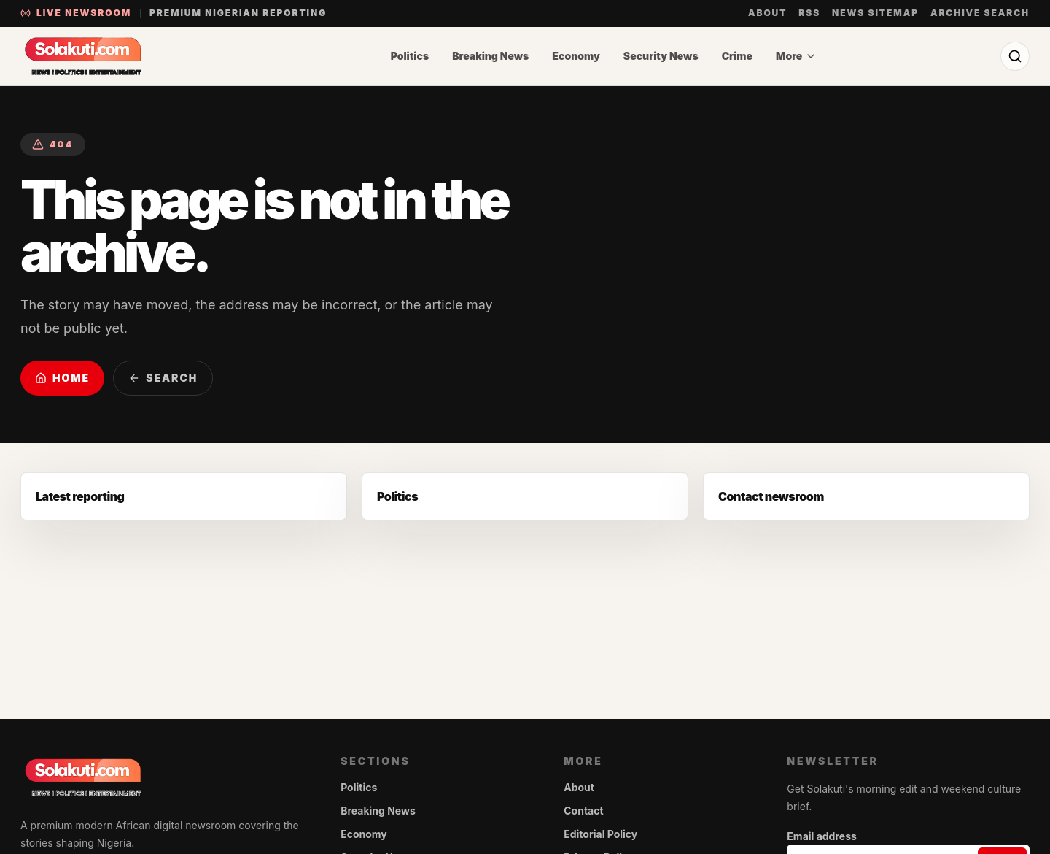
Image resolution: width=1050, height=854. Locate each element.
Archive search (980, 12)
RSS (809, 12)
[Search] (1015, 56)
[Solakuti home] (113, 56)
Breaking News (490, 56)
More (796, 56)
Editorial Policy (600, 834)
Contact (583, 810)
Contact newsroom (771, 496)
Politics (410, 56)
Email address (821, 836)
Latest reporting (80, 496)
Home (62, 378)
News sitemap (875, 12)
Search (163, 378)
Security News (661, 56)
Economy (575, 56)
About (767, 12)
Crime (737, 56)
